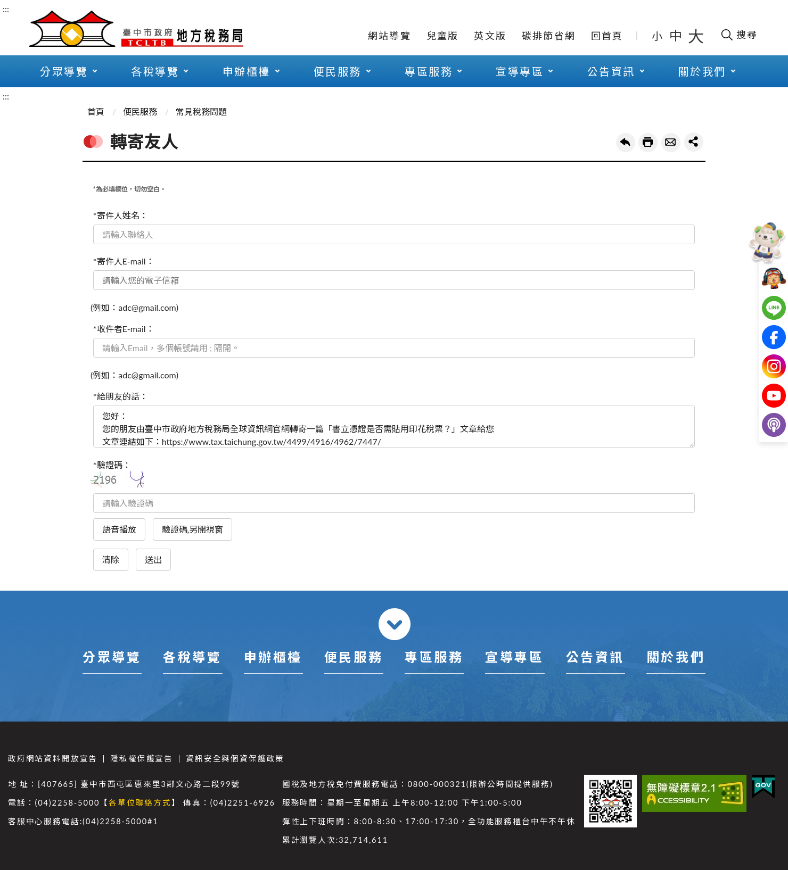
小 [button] (658, 35)
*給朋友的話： (120, 396)
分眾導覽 (64, 71)
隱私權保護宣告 (141, 758)
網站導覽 (389, 36)
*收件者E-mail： (123, 329)
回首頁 (607, 36)
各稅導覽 (155, 71)
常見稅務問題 (201, 111)
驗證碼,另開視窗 (193, 529)
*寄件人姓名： (120, 215)
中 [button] (676, 35)
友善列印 (648, 142)
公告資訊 (611, 71)
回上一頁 (625, 142)
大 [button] (696, 35)
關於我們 (702, 71)
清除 (110, 559)
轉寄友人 (670, 142)
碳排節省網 (549, 36)
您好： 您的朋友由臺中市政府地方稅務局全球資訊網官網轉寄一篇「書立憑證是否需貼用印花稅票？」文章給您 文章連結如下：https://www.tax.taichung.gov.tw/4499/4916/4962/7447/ (394, 426)
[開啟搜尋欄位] (738, 34)
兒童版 (442, 36)
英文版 (490, 36)
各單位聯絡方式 (140, 802)
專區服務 (429, 71)
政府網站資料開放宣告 (52, 758)
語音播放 (119, 529)
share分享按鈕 (693, 142)
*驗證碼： (112, 465)
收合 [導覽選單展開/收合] (395, 624)
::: (6, 9)
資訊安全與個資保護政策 (235, 758)
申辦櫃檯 (246, 71)
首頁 (95, 111)
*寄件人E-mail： (123, 261)
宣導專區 (520, 71)
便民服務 (338, 71)
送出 (153, 559)
